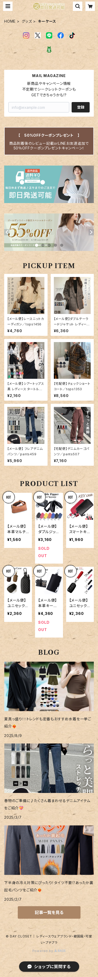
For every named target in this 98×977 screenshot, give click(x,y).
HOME (10, 21)
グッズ (27, 21)
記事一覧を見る (49, 912)
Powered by (49, 951)
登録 (80, 107)
